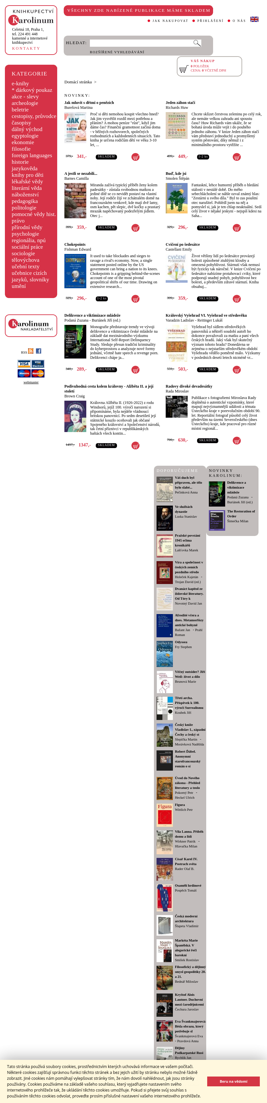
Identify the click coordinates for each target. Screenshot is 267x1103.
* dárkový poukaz (32, 90)
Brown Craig (74, 396)
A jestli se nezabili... (80, 173)
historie (20, 162)
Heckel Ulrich (184, 797)
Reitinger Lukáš (210, 320)
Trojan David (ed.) (188, 582)
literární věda (27, 188)
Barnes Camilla (76, 178)
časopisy (21, 123)
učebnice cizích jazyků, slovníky (30, 276)
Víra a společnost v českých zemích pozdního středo (189, 567)
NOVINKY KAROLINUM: (225, 473)
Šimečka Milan (237, 521)
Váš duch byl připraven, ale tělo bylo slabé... (188, 482)
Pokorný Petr (184, 792)
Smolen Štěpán (177, 178)
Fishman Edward (77, 249)
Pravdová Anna (187, 1041)
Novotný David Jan (188, 603)
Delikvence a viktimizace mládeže (92, 315)
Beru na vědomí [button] (233, 1081)
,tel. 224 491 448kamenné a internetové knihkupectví (30, 36)
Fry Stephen (183, 647)
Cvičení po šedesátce (183, 244)
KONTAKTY (26, 48)
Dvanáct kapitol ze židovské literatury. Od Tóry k (189, 593)
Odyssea (181, 642)
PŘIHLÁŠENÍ (210, 21)
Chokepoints (75, 244)
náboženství (25, 195)
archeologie (25, 103)
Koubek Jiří (183, 712)
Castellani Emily (179, 249)
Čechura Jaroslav (187, 1009)
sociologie (23, 253)
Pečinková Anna (186, 492)
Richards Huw (177, 107)
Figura (180, 805)
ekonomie (23, 142)
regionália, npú (29, 240)
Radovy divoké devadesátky (189, 386)
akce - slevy (25, 96)
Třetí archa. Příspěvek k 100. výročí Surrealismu (189, 703)
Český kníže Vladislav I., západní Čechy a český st (190, 729)
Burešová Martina (78, 107)
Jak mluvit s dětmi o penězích (89, 102)
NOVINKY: (77, 95)
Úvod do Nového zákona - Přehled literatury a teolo (187, 783)
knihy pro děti (27, 175)
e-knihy (20, 83)
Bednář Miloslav (186, 981)
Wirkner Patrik (185, 841)
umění (19, 286)
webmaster (31, 382)
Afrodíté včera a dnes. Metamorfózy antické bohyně (189, 620)
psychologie (25, 234)
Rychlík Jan (183, 1058)
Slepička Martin (186, 739)
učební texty (26, 266)
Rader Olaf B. (184, 869)
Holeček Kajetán (186, 577)
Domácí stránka (78, 81)
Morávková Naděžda (189, 744)
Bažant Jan (182, 630)
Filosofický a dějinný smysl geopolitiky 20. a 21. (190, 971)
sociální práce (27, 247)
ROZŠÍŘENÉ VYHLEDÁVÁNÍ (117, 52)
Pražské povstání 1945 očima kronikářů (187, 540)
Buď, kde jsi (176, 173)
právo (18, 221)
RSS (27, 352)
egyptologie (25, 136)
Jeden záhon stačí (180, 102)
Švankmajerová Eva (189, 1036)
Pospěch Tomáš (185, 890)
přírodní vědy (27, 227)
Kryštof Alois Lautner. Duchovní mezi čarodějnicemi (189, 999)
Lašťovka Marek (186, 550)
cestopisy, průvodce (34, 116)
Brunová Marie (185, 681)
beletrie (20, 110)
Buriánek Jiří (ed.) (106, 320)
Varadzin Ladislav (180, 320)
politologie (24, 208)
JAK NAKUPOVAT (171, 21)
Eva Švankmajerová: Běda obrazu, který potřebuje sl (190, 1026)
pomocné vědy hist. (34, 214)
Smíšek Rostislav (187, 960)
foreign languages (32, 155)
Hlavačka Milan (186, 846)
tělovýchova (26, 260)
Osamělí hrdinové (188, 885)
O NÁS (239, 21)
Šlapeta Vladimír (186, 926)
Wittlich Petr (183, 809)
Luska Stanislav (186, 516)
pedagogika (25, 201)
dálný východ (27, 129)
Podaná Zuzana (76, 320)
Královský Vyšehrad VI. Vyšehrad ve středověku (206, 315)
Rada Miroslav (177, 391)
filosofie (21, 149)
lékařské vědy (27, 181)
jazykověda (25, 168)
